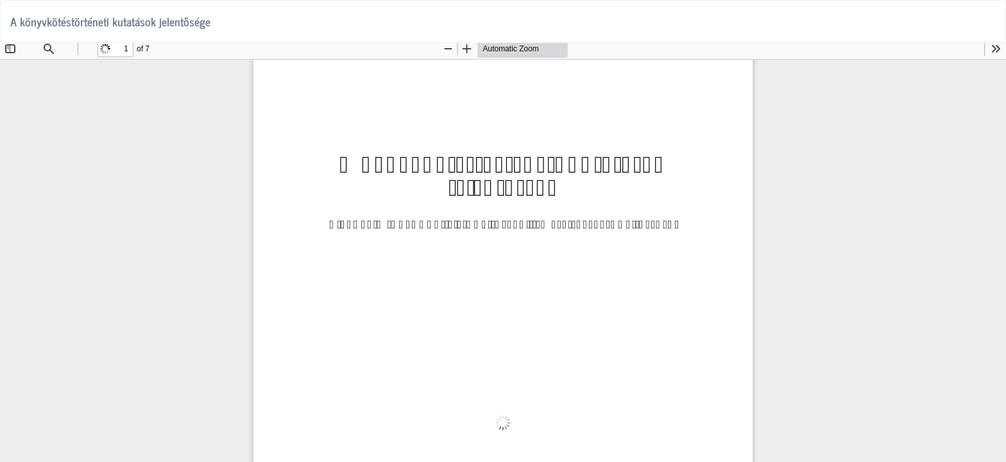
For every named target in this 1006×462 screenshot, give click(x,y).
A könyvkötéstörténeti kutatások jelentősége (110, 21)
